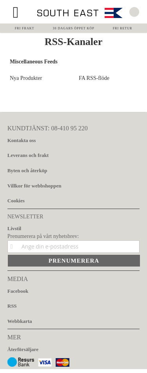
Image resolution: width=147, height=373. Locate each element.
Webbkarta (19, 321)
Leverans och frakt (28, 155)
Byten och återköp (27, 170)
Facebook (17, 291)
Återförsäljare (22, 349)
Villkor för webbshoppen (34, 186)
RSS (12, 306)
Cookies (16, 201)
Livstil (14, 228)
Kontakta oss (21, 140)
